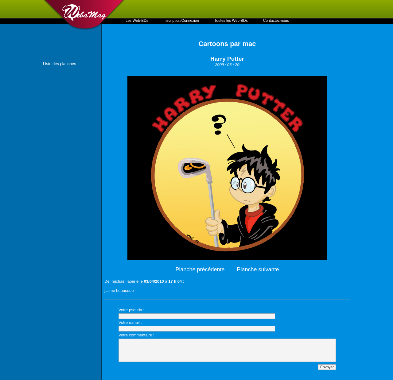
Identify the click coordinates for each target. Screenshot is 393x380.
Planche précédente (199, 269)
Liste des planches (59, 63)
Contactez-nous (276, 20)
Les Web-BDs (137, 20)
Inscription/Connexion (181, 20)
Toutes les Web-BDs (231, 20)
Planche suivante (258, 269)
